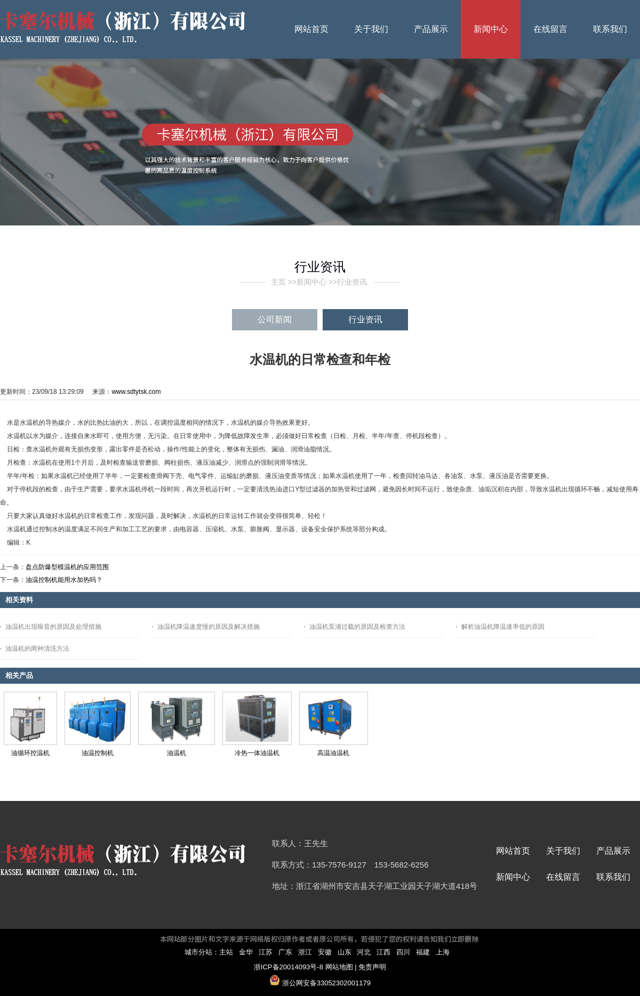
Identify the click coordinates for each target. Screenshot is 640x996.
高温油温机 (333, 753)
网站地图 (339, 967)
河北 (364, 952)
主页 (278, 282)
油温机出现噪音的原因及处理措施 (53, 626)
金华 (246, 952)
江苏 (266, 952)
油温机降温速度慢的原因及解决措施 (208, 626)
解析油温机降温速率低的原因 (503, 626)
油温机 (176, 753)
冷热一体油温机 (257, 753)
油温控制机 (98, 753)
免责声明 (372, 967)
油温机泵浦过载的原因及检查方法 (357, 626)
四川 (403, 952)
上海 (443, 952)
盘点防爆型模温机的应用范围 (67, 567)
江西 (383, 952)
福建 (423, 952)
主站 (226, 952)
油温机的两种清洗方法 (37, 648)
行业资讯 (352, 282)
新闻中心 (311, 282)
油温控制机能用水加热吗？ (64, 580)
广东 (285, 952)
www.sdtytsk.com (136, 391)
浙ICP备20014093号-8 (288, 967)
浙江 (305, 952)
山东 (344, 952)
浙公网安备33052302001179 (326, 983)
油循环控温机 (30, 753)
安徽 (325, 952)
